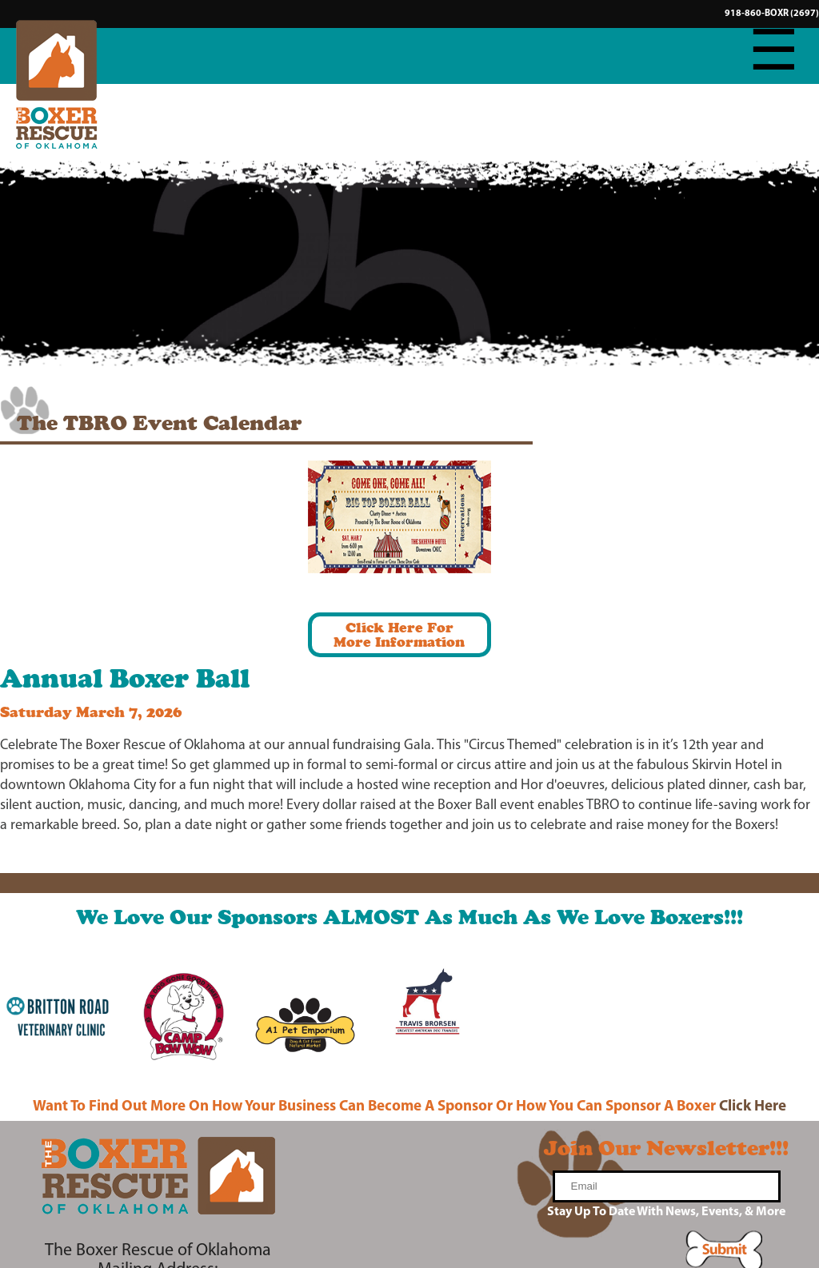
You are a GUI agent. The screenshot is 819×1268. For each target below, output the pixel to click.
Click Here (752, 1106)
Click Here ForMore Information (399, 634)
